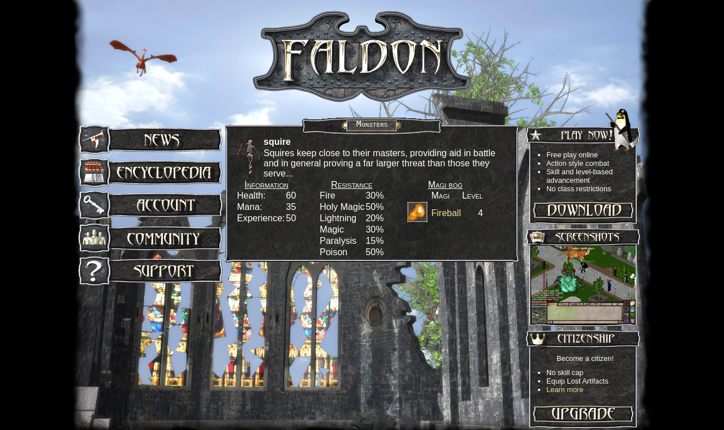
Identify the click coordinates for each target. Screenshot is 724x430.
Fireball (445, 213)
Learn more (564, 389)
